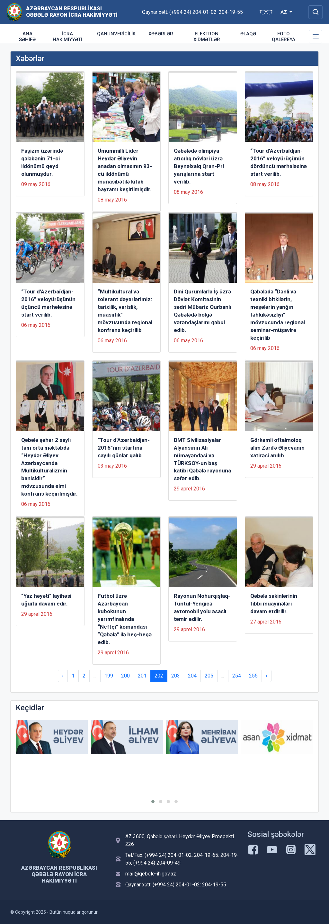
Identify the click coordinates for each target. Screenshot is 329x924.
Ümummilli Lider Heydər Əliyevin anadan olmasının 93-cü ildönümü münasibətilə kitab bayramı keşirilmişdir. (125, 170)
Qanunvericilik (116, 34)
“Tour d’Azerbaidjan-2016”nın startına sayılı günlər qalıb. (124, 448)
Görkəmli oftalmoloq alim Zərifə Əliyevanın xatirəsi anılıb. (277, 448)
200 (125, 676)
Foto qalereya (283, 36)
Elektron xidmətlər (206, 36)
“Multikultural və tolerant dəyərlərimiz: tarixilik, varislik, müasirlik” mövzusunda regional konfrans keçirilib (125, 310)
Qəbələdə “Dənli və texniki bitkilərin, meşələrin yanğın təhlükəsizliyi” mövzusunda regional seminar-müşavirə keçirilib (277, 314)
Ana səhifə (27, 36)
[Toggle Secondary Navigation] (315, 37)
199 (108, 676)
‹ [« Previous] (63, 676)
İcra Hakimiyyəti (67, 36)
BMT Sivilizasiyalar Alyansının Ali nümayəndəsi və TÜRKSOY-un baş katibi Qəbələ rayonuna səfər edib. (202, 459)
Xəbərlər (160, 34)
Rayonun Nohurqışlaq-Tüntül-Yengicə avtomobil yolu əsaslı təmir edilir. (202, 607)
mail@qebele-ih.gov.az (150, 874)
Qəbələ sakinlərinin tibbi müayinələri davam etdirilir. (273, 604)
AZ (284, 12)
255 (253, 676)
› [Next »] (266, 676)
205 (209, 676)
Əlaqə (248, 34)
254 (236, 676)
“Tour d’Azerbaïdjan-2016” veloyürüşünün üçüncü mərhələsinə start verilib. (48, 303)
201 (142, 676)
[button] (153, 801)
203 (175, 676)
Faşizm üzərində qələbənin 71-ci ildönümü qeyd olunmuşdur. (42, 162)
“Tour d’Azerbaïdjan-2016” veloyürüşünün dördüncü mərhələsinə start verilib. (278, 162)
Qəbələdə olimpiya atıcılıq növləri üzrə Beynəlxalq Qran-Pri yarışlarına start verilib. (199, 166)
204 (192, 676)
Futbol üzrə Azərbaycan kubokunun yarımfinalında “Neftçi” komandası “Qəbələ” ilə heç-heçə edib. (125, 619)
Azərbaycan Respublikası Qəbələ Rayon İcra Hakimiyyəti (72, 11)
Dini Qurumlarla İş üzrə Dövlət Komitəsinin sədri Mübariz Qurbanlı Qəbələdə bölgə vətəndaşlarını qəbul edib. (202, 310)
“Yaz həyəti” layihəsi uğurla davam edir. (46, 600)
